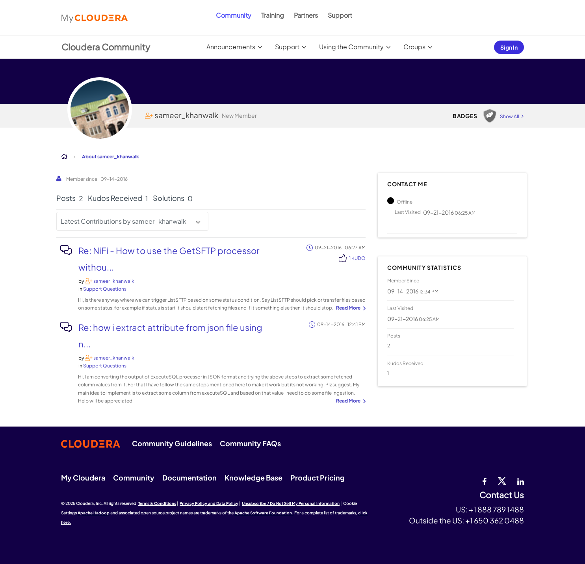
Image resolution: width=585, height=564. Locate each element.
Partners (306, 15)
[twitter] (502, 480)
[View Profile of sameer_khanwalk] (113, 281)
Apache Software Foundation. (263, 512)
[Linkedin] (520, 480)
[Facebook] (484, 480)
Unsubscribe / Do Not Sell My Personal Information (291, 503)
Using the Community (351, 47)
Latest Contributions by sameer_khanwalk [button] (123, 221)
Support (340, 15)
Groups (414, 47)
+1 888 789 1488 (496, 509)
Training (272, 15)
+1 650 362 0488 (494, 520)
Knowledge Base (253, 477)
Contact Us (501, 495)
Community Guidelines (172, 443)
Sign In (509, 47)
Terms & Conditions (157, 503)
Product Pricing (317, 477)
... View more (350, 308)
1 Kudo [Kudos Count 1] (357, 258)
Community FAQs (250, 443)
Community (233, 15)
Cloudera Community (105, 46)
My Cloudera (83, 477)
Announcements (230, 47)
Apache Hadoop (94, 512)
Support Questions (104, 289)
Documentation (189, 477)
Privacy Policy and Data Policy (209, 503)
